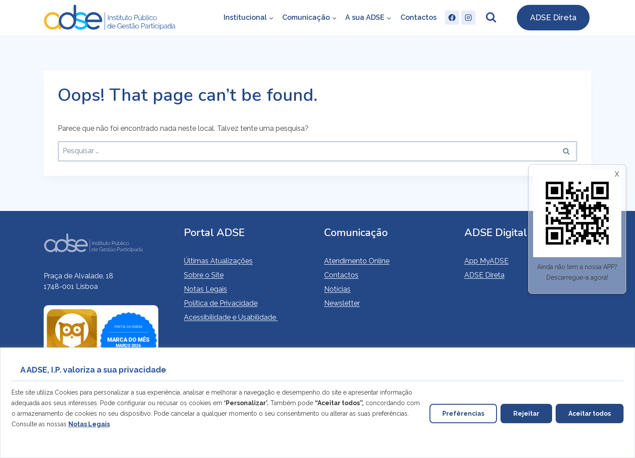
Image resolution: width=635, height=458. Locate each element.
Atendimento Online (356, 261)
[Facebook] (452, 18)
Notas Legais (205, 289)
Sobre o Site (204, 275)
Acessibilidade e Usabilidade (231, 317)
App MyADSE (486, 261)
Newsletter (342, 303)
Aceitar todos (589, 413)
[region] (317, 402)
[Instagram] (468, 18)
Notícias (337, 289)
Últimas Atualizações (218, 261)
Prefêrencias (463, 413)
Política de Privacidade (221, 303)
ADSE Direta (553, 17)
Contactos (418, 17)
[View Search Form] (491, 18)
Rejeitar (526, 413)
